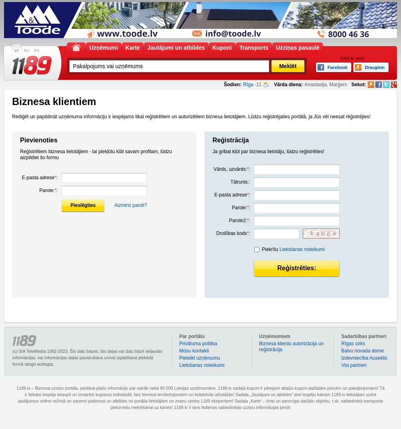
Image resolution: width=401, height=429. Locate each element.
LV (16, 51)
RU (26, 51)
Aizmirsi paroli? (130, 205)
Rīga (248, 84)
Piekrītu (293, 249)
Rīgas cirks (353, 343)
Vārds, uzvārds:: (232, 169)
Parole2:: (239, 220)
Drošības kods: (233, 233)
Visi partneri (354, 365)
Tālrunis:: (240, 182)
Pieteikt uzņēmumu (199, 358)
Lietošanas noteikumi (302, 249)
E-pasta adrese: (40, 177)
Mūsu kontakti (194, 351)
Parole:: (48, 190)
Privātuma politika (198, 343)
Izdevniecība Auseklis (364, 358)
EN (36, 51)
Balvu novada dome (362, 351)
